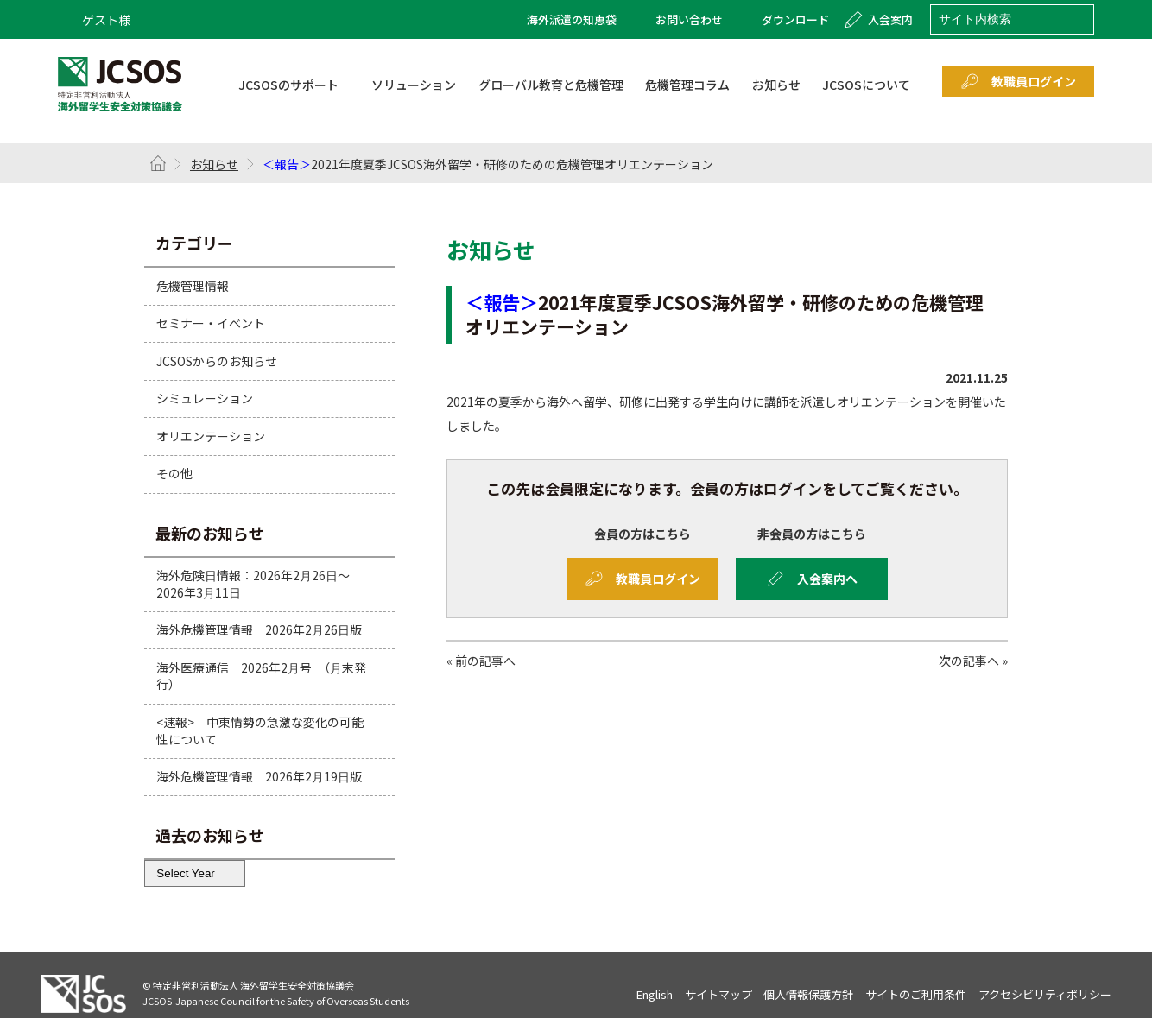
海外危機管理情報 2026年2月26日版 (259, 629)
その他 (174, 473)
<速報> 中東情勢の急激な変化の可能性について (260, 730)
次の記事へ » (973, 660)
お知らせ (214, 164)
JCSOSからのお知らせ (216, 361)
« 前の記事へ (481, 660)
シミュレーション (204, 398)
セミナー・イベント (210, 323)
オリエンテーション (210, 436)
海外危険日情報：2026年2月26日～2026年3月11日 (253, 583)
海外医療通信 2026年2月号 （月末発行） (261, 676)
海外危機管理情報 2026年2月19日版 (259, 776)
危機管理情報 (192, 285)
